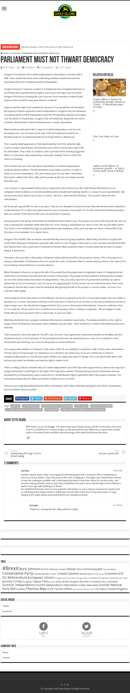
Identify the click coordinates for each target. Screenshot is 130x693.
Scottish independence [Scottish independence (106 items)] (18, 585)
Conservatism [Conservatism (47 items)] (109, 569)
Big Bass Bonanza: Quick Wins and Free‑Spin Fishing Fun (47, 47)
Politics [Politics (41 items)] (103, 582)
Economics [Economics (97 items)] (112, 573)
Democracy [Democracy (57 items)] (85, 573)
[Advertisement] (65, 29)
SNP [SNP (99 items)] (13, 589)
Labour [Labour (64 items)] (28, 581)
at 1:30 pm (118, 505)
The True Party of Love (106, 136)
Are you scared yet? (101, 452)
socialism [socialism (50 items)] (20, 589)
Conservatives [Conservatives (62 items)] (42, 573)
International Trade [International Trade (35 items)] (118, 578)
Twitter (5, 606)
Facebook (7, 611)
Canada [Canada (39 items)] (61, 569)
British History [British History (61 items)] (49, 569)
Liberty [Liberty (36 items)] (52, 582)
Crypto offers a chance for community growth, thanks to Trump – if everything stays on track (109, 103)
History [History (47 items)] (94, 578)
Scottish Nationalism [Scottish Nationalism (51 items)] (88, 585)
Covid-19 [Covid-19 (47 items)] (54, 574)
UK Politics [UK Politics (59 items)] (101, 589)
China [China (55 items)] (79, 569)
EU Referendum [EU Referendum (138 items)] (14, 577)
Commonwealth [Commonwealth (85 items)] (92, 569)
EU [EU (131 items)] (121, 573)
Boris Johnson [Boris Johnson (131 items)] (29, 569)
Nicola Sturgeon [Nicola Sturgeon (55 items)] (70, 581)
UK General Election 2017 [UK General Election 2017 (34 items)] (84, 589)
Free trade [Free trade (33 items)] (71, 578)
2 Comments (46, 67)
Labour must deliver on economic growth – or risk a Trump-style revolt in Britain (108, 168)
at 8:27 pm (118, 471)
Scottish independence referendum (24, 410)
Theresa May (52, 410)
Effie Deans (9, 67)
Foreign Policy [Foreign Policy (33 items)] (60, 578)
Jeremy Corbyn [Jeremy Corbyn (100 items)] (13, 581)
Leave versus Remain (101, 406)
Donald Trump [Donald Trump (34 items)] (98, 574)
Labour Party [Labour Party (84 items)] (41, 581)
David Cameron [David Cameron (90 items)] (69, 573)
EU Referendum (31, 406)
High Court (81, 406)
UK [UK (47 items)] (48, 589)
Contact (6, 657)
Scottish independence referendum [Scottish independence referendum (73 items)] (57, 585)
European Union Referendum (57, 406)
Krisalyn (33, 505)
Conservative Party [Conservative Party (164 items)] (17, 573)
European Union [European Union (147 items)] (41, 577)
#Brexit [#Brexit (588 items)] (10, 568)
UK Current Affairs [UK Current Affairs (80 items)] (61, 589)
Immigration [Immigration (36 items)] (104, 578)
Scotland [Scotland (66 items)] (112, 581)
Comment (15, 53)
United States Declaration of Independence (83, 410)
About (5, 652)
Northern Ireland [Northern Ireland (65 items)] (89, 581)
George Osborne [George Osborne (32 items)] (83, 578)
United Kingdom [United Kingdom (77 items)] (117, 589)
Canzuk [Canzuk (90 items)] (70, 569)
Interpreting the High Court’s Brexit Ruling (28, 453)
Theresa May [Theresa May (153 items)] (36, 589)
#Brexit (15, 406)
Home (5, 53)
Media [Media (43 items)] (59, 581)
